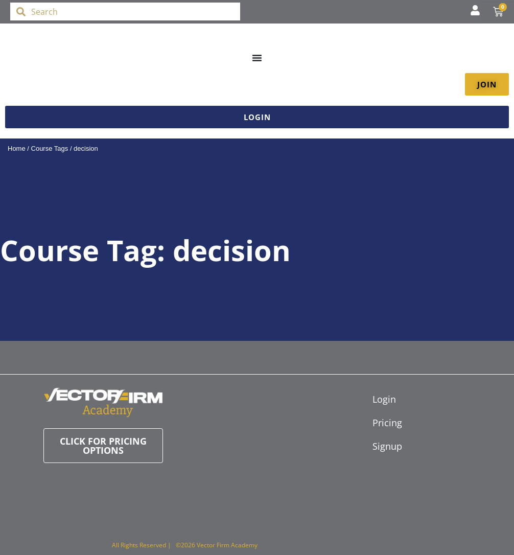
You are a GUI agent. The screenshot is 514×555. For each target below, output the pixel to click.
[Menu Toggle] (257, 58)
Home (17, 148)
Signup (377, 446)
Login (377, 399)
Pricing (377, 423)
